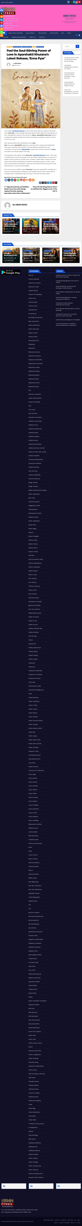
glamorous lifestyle (34, 605)
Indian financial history (36, 720)
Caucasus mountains (35, 417)
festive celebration (34, 567)
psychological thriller (35, 954)
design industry (33, 486)
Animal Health (33, 302)
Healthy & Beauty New (35, 628)
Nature (31, 870)
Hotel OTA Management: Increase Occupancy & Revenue (71, 91)
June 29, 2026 (9, 258)
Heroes (31, 640)
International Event (34, 755)
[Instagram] (21, 180)
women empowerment (36, 1173)
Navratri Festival (34, 874)
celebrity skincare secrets (37, 448)
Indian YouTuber (33, 747)
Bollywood (43, 33)
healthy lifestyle (34, 632)
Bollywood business (35, 356)
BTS (30, 390)
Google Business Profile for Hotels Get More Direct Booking (71, 59)
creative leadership (34, 475)
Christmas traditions (35, 463)
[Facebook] (5, 180)
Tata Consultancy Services (37, 1073)
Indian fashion (33, 713)
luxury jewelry (33, 801)
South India (54, 33)
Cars (30, 405)
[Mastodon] (1, 26)
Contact (42, 37)
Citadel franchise (34, 467)
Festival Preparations (35, 563)
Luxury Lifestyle (33, 805)
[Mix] (1, 29)
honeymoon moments (35, 674)
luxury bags (32, 774)
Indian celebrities (34, 701)
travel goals (32, 1116)
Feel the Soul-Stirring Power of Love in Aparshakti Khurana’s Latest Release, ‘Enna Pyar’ (29, 54)
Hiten (54, 149)
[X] (9, 180)
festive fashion (33, 571)
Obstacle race (33, 901)
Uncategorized (7, 250)
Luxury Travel (33, 812)
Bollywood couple (34, 367)
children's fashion (34, 455)
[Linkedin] (12, 180)
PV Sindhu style (33, 962)
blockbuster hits (34, 340)
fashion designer (34, 536)
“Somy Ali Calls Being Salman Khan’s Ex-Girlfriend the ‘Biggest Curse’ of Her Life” (44, 189)
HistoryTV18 (32, 643)
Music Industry (40, 46)
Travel (30, 1104)
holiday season (33, 651)
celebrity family (33, 432)
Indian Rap (32, 732)
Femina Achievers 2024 (36, 559)
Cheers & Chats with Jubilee (37, 452)
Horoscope (32, 682)
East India (32, 498)
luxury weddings (34, 820)
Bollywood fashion (34, 371)
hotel (30, 693)
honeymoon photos (35, 678)
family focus (32, 524)
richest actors (33, 989)
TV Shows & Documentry (36, 1123)
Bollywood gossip (34, 375)
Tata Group (32, 1077)
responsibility (33, 985)
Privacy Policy (9, 1186)
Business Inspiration (35, 394)
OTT (63, 33)
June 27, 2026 (49, 258)
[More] (33, 180)
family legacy (33, 528)
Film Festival (33, 578)
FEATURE (31, 555)
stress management (35, 1054)
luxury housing (33, 797)
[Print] (24, 180)
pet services (32, 928)
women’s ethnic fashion (36, 1177)
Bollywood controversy (36, 363)
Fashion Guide (33, 540)
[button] (76, 35)
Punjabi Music (33, 958)
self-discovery (33, 1012)
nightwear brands (34, 893)
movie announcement (35, 843)
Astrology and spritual (35, 317)
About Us (32, 37)
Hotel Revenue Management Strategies (68, 319)
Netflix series (33, 878)
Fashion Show (33, 548)
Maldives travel (33, 828)
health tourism (33, 624)
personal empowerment (36, 916)
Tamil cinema (33, 1070)
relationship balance (35, 974)
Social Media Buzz (34, 1027)
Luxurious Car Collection (36, 770)
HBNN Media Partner (16, 33)
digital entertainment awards (38, 490)
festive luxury (33, 574)
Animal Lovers (33, 306)
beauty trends (33, 336)
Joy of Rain (32, 763)
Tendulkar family (34, 1081)
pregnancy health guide (36, 939)
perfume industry (34, 912)
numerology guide (34, 897)
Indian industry (33, 724)
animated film (33, 309)
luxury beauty (33, 778)
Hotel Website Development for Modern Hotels (69, 83)
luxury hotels (33, 793)
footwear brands (34, 597)
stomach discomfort (35, 1050)
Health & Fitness (34, 617)
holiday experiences (35, 647)
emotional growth (34, 501)
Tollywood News (34, 1089)
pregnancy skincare (35, 947)
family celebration (34, 521)
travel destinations (34, 1112)
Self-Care (31, 1008)
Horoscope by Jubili (35, 686)
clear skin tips (33, 471)
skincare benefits (34, 1024)
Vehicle (31, 1131)
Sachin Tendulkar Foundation (38, 1001)
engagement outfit (34, 505)
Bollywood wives (34, 386)
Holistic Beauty (33, 655)
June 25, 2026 (69, 258)
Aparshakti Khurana (18, 131)
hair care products (34, 609)
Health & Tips (33, 620)
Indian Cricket (33, 705)
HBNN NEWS (17, 63)
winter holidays (33, 1162)
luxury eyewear (33, 786)
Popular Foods (33, 935)
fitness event (33, 590)
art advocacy (33, 313)
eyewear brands (33, 517)
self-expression (33, 1016)
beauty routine (33, 333)
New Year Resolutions (35, 889)
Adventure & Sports (35, 283)
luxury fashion (33, 789)
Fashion (5, 37)
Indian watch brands (35, 743)
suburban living (33, 1062)
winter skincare (33, 1169)
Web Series (32, 1139)
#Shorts (31, 275)
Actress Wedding (34, 279)
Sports (31, 1047)
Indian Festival (33, 716)
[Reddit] (30, 180)
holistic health (33, 659)
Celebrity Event (33, 425)
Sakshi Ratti (25, 149)
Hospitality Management (36, 690)
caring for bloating (34, 402)
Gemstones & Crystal (35, 601)
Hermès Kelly (33, 636)
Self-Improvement (34, 1020)
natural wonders (34, 866)
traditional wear (33, 1097)
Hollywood (30, 33)
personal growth (34, 920)
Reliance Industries (34, 977)
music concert (33, 855)
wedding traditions (34, 1150)
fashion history (33, 544)
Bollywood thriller (34, 382)
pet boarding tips (34, 924)
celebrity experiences (35, 429)
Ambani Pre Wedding (19, 37)
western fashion (34, 1154)
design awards (33, 482)
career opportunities (35, 398)
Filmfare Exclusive (34, 586)
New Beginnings (33, 882)
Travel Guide (32, 1120)
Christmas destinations (36, 459)
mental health (33, 832)
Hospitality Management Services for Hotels (71, 67)
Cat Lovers (32, 409)
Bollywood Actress (34, 352)
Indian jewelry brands (35, 728)
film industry (33, 582)
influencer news (34, 751)
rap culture (32, 970)
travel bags (32, 1108)
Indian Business (33, 697)
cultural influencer (34, 478)
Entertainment (33, 509)
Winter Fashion (33, 1158)
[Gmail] (27, 180)
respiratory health (34, 981)
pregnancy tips (33, 951)
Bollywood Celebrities (35, 359)
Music (69, 33)
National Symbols (34, 862)
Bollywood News (17, 46)
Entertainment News (27, 46)
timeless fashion (34, 1085)
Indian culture (33, 709)
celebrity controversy (35, 421)
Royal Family (32, 993)
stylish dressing (33, 1058)
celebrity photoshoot (35, 444)
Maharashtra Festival (35, 824)
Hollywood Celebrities (35, 670)
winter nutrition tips (35, 1166)
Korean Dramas (33, 766)
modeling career (34, 839)
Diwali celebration (34, 494)
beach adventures (34, 325)
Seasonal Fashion (34, 1004)
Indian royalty (33, 736)
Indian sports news (34, 739)
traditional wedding (35, 1100)
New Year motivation (35, 885)
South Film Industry (35, 1031)
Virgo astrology (33, 1135)
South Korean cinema (35, 1043)
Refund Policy (64, 1186)
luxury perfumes (34, 809)
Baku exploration (34, 321)
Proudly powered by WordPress (9, 1221)
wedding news (33, 1146)
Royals (31, 997)
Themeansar (30, 1221)
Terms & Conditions (38, 1186)
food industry (33, 594)
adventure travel (34, 286)
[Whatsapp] (18, 180)
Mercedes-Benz (33, 835)
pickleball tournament (35, 931)
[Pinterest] (15, 180)
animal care (32, 298)
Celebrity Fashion (34, 436)
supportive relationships (36, 1066)
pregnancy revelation (35, 943)
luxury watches (33, 816)
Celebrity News (33, 440)
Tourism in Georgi (34, 1093)
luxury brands (33, 782)
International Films (34, 759)
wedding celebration (35, 1143)
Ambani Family (33, 290)
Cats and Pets (33, 413)
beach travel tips (34, 329)
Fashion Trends (33, 551)
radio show (32, 966)
